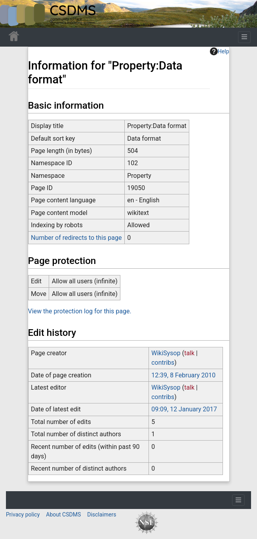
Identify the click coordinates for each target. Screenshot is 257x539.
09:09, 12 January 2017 (184, 409)
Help (219, 51)
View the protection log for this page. (79, 311)
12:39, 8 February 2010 (183, 375)
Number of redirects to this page (76, 237)
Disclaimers (101, 514)
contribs (162, 362)
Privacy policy (23, 514)
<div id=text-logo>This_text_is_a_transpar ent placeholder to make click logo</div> (12, 14)
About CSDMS (63, 514)
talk (189, 353)
